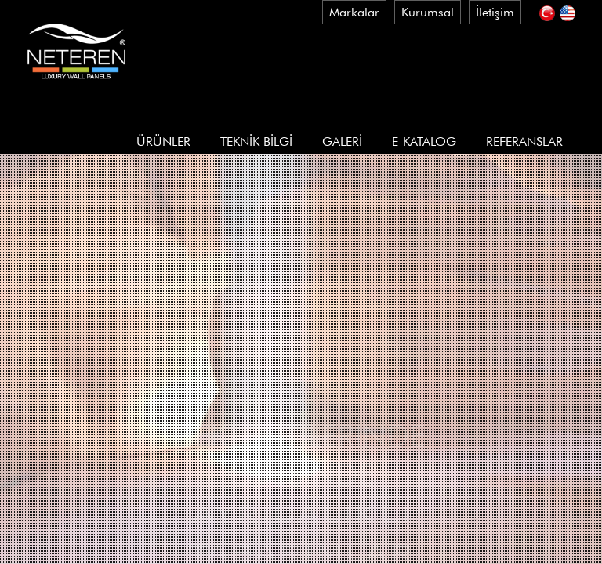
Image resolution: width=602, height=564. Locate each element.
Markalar (354, 12)
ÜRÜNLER (163, 141)
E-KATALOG (424, 141)
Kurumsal (427, 12)
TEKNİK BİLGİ (256, 141)
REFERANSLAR (524, 141)
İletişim (495, 12)
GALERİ (342, 141)
